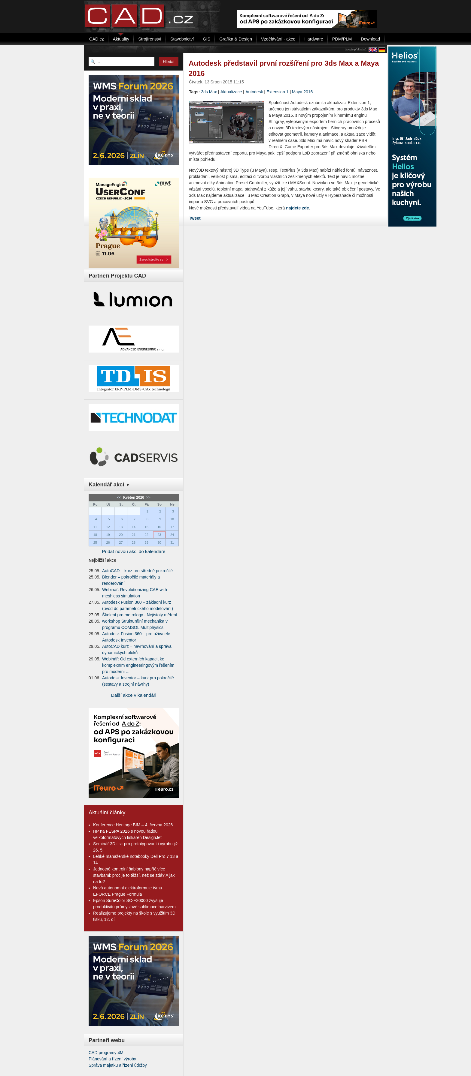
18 (95, 534)
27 (121, 542)
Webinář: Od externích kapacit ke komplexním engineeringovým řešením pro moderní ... (138, 665)
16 (159, 527)
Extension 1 (277, 91)
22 (146, 534)
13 (121, 527)
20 (121, 534)
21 (133, 534)
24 (172, 534)
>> (147, 497)
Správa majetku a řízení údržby (118, 1065)
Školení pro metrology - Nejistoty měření (139, 614)
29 (146, 542)
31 (172, 542)
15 (146, 527)
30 (159, 542)
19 (108, 534)
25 (95, 542)
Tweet (195, 218)
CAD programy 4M (106, 1052)
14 (133, 527)
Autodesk (254, 91)
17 (172, 527)
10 (172, 519)
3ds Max (209, 91)
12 (108, 527)
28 (133, 542)
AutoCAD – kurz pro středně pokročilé (137, 570)
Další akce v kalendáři (133, 695)
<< (119, 497)
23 (159, 534)
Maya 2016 (302, 91)
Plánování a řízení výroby (112, 1058)
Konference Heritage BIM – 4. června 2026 (133, 824)
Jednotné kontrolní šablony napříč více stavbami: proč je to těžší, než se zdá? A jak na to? (134, 875)
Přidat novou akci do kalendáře (133, 551)
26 (108, 542)
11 (95, 527)
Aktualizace (231, 91)
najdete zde (297, 208)
